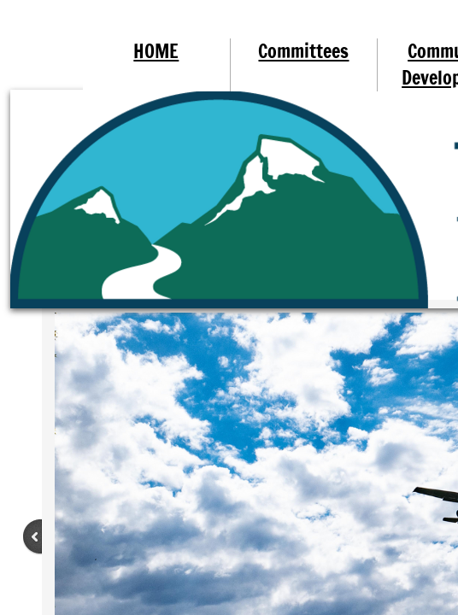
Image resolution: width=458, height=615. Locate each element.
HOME (156, 51)
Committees (303, 51)
